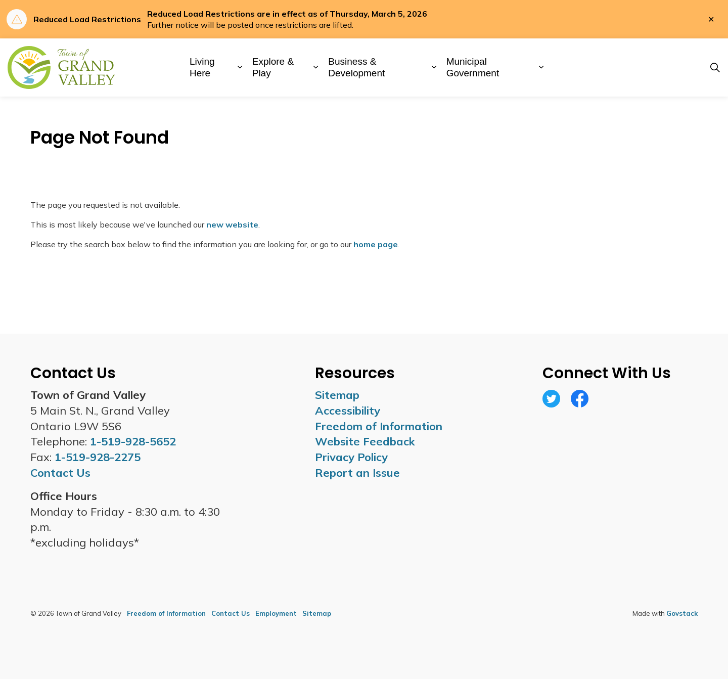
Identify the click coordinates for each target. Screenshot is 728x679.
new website (232, 224)
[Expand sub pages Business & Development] (434, 67)
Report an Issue (357, 473)
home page (375, 244)
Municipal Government (472, 67)
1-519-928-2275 (98, 457)
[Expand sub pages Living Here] (240, 67)
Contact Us (230, 613)
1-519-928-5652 (133, 441)
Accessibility (347, 410)
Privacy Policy (351, 457)
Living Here (202, 67)
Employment (276, 613)
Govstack (682, 613)
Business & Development (356, 67)
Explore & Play (273, 67)
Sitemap (337, 395)
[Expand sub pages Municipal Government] (541, 67)
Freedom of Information (378, 426)
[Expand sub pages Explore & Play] (316, 67)
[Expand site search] (714, 67)
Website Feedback (365, 441)
